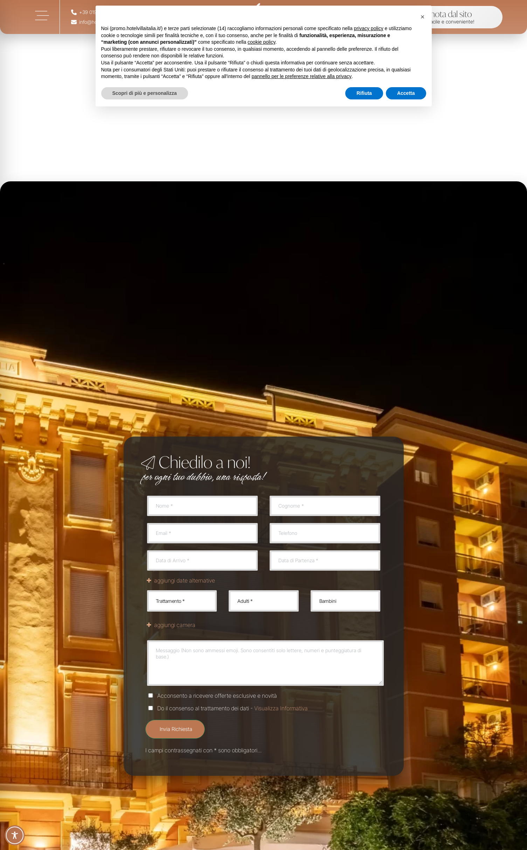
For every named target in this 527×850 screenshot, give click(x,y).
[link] (42, 16)
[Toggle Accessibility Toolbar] (14, 835)
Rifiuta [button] (364, 93)
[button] (422, 16)
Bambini (345, 601)
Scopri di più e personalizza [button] (144, 93)
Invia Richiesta (176, 729)
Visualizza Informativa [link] (281, 708)
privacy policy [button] (368, 28)
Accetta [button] (406, 93)
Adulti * (263, 601)
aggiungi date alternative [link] (180, 580)
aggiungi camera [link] (170, 624)
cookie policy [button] (261, 42)
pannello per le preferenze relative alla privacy (301, 76)
